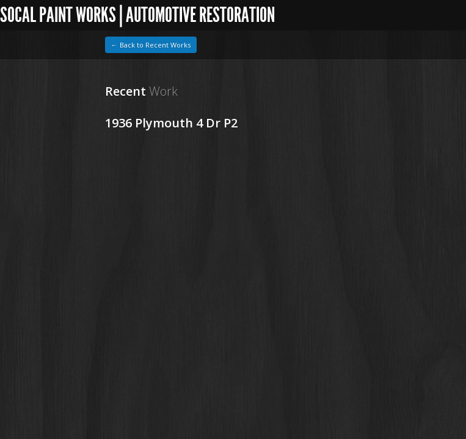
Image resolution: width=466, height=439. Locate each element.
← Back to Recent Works (151, 44)
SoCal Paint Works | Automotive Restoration (137, 14)
